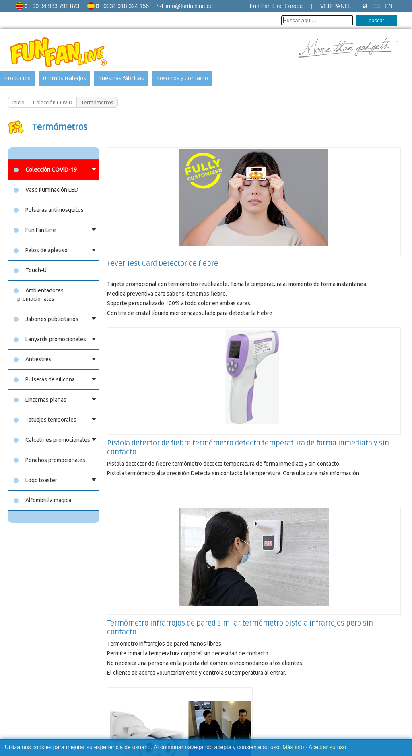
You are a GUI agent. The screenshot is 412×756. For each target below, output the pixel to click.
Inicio (18, 102)
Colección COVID (52, 102)
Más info (293, 747)
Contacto (223, 698)
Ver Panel (336, 6)
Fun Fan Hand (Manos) (142, 610)
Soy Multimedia (271, 720)
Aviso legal (135, 698)
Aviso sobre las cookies (181, 698)
